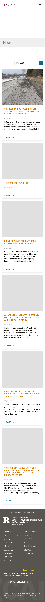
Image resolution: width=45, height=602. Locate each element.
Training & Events (11, 536)
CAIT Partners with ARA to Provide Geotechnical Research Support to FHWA (21, 393)
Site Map (27, 550)
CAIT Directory (30, 532)
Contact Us (28, 554)
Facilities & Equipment (8, 555)
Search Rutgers (30, 546)
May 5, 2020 (8, 480)
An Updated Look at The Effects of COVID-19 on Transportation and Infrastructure (22, 317)
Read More (9, 137)
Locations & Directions (29, 537)
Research (7, 532)
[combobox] (28, 63)
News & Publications (9, 540)
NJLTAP (7, 546)
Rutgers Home (30, 542)
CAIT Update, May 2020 (16, 183)
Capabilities (8, 550)
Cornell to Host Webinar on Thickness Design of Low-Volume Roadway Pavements (22, 111)
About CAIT (8, 560)
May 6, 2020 (8, 118)
